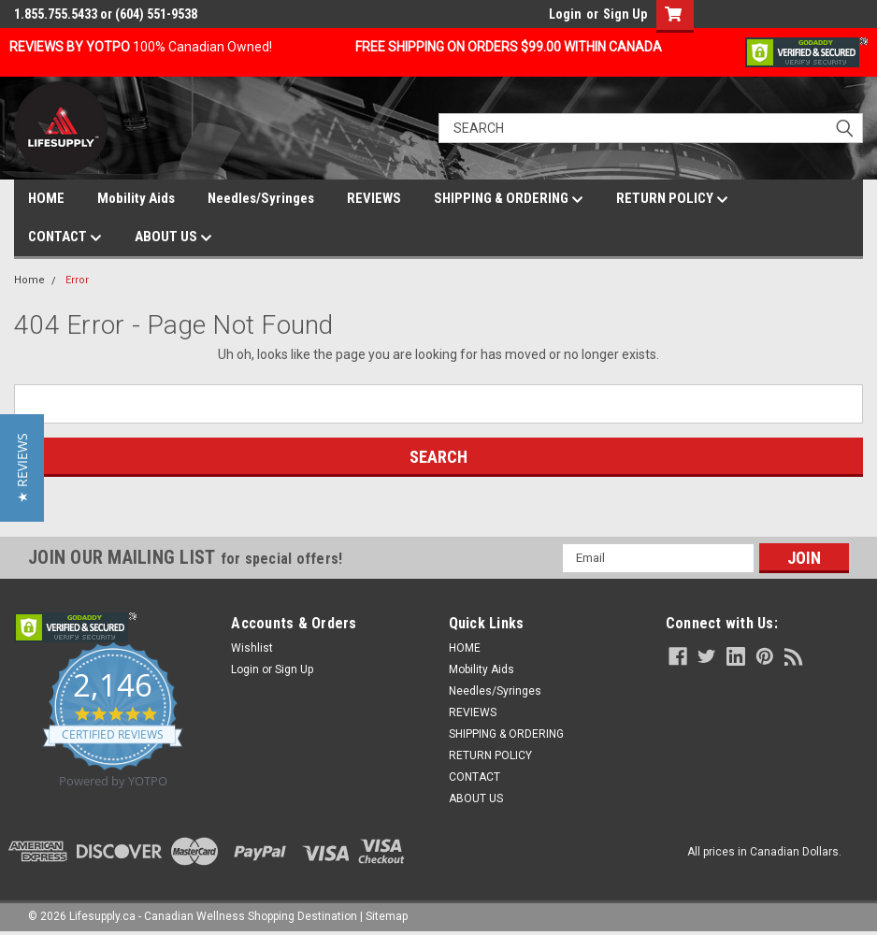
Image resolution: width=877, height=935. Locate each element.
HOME (46, 198)
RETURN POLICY (672, 199)
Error (77, 280)
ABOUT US (173, 237)
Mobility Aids (136, 198)
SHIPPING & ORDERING (508, 199)
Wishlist (252, 647)
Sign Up (625, 14)
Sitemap (387, 916)
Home (29, 280)
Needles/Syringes (261, 198)
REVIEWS (374, 198)
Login (565, 14)
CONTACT (65, 237)
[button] (22, 468)
